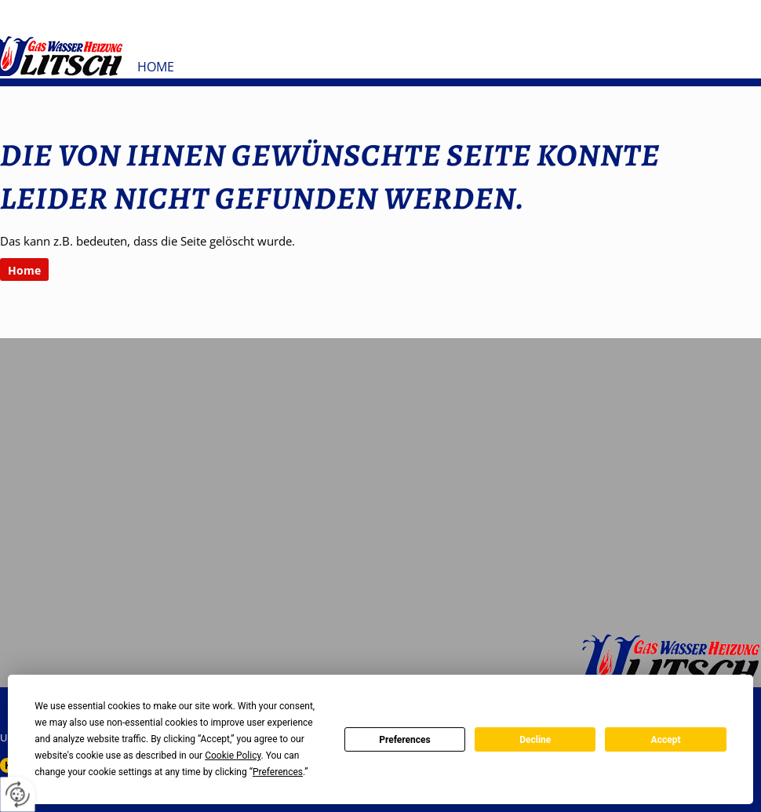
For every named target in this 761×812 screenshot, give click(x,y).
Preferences (405, 739)
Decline (535, 739)
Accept (666, 739)
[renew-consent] (17, 794)
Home (155, 66)
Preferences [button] (278, 771)
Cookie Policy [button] (232, 755)
